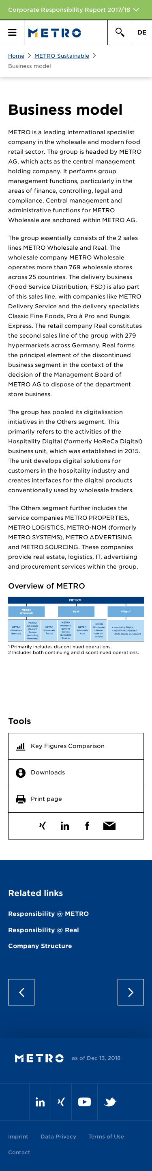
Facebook (87, 824)
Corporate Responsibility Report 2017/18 (69, 10)
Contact (19, 1152)
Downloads (48, 772)
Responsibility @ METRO (48, 914)
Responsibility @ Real (43, 930)
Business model (29, 66)
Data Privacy (58, 1137)
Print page (46, 799)
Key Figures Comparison (68, 746)
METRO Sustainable (61, 56)
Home (16, 56)
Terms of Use (106, 1137)
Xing (43, 824)
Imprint (18, 1137)
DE (142, 32)
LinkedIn (65, 824)
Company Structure (40, 946)
